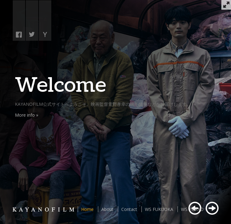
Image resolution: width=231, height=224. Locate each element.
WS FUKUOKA (159, 209)
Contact (129, 209)
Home (87, 209)
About (107, 209)
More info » (26, 115)
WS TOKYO (192, 209)
